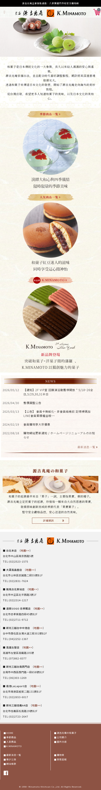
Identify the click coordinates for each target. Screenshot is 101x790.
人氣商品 (11, 741)
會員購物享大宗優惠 (36, 424)
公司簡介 (62, 737)
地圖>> (25, 550)
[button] (96, 11)
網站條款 (11, 763)
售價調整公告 (32, 403)
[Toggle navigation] (4, 11)
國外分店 (62, 741)
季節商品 (11, 737)
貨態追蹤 (62, 759)
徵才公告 (11, 759)
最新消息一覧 (87, 447)
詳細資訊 (54, 520)
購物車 (60, 755)
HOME (9, 733)
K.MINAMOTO (14, 746)
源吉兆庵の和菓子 (67, 733)
